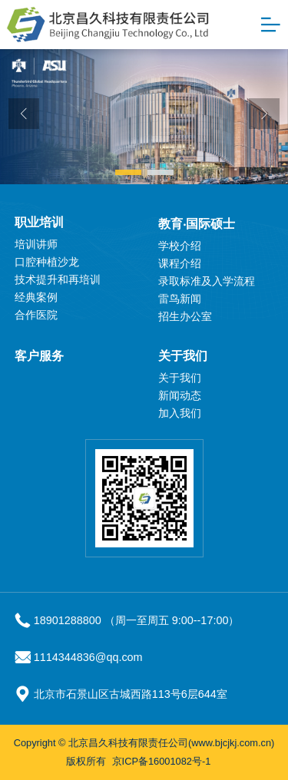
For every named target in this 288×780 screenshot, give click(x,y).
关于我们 (182, 355)
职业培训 (39, 222)
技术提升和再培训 (58, 279)
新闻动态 (179, 395)
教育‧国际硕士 (196, 223)
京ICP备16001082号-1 (161, 761)
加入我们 (179, 413)
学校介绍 (179, 246)
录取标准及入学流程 (206, 281)
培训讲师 (36, 244)
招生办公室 (185, 316)
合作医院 (36, 315)
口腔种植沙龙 (47, 262)
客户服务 (39, 355)
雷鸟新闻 (179, 298)
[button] (128, 172)
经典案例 (36, 297)
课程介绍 (179, 263)
